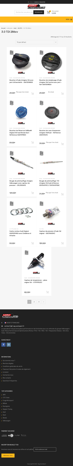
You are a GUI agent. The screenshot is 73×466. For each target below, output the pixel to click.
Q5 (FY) (20, 28)
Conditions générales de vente (12, 366)
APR (4, 395)
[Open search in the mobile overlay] (29, 12)
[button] (68, 20)
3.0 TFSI (41, 229)
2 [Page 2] (34, 302)
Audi (15, 28)
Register (42, 2)
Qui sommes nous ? (9, 360)
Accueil (3, 28)
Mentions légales (8, 363)
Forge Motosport (8, 400)
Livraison (5, 372)
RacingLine (6, 406)
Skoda (5, 418)
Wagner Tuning (7, 409)
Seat (4, 415)
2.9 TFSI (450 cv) (13, 229)
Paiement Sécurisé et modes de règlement (16, 369)
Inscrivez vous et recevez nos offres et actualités (28, 449)
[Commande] (36, 42)
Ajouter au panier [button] (32, 93)
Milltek (5, 403)
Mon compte (7, 378)
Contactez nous (8, 375)
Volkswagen (6, 421)
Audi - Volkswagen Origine (17, 78)
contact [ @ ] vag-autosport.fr (14, 326)
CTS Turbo (6, 397)
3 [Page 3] (38, 302)
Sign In (36, 2)
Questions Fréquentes (10, 381)
